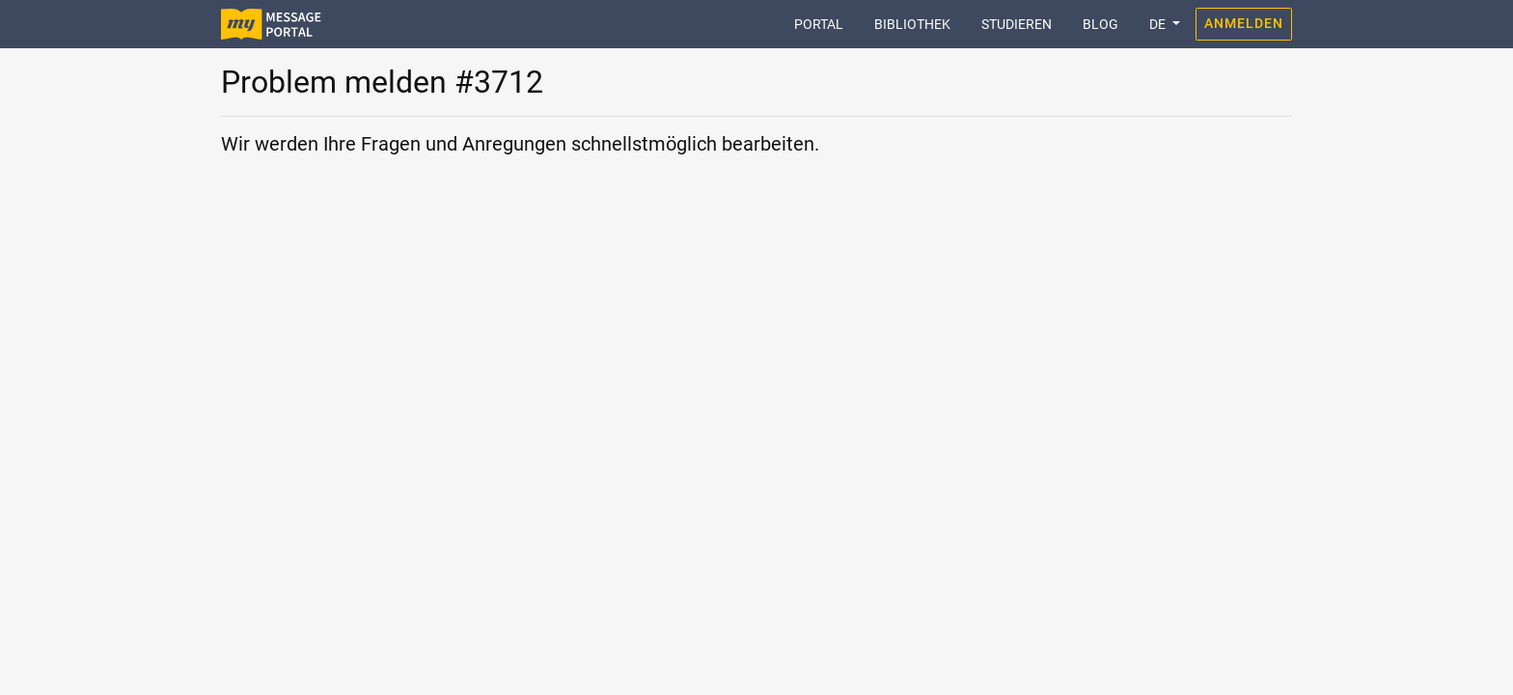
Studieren (1016, 24)
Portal (826, 23)
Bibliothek (912, 24)
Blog (1100, 24)
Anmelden (1243, 23)
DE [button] (1159, 24)
